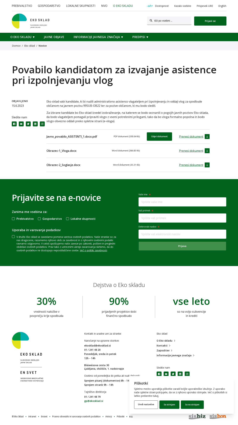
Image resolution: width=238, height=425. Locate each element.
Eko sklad (29, 45)
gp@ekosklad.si (93, 401)
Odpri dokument (159, 136)
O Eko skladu (123, 6)
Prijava (182, 246)
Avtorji (108, 416)
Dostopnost (158, 6)
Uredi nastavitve (147, 404)
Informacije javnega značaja (97, 37)
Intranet (32, 416)
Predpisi (138, 37)
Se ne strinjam (193, 404)
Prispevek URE (205, 6)
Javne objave (54, 37)
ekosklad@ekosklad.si (97, 345)
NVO (104, 6)
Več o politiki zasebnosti (93, 250)
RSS (131, 416)
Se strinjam (170, 404)
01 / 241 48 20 (92, 349)
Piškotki (120, 416)
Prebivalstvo (22, 6)
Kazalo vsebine (182, 6)
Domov (16, 45)
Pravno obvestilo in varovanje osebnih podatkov (76, 416)
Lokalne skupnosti (80, 6)
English (222, 6)
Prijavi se (210, 21)
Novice (43, 45)
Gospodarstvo (49, 6)
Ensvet (44, 416)
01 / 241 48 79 (92, 396)
